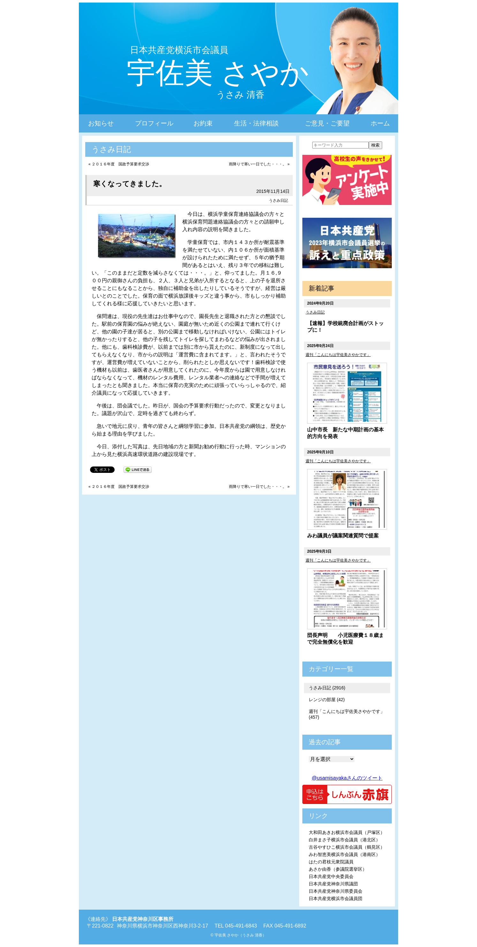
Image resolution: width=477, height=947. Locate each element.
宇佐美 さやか (218, 72)
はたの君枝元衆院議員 (331, 861)
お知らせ (101, 123)
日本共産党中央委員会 (331, 876)
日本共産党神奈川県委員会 (335, 891)
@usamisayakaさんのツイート (347, 778)
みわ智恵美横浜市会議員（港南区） (344, 854)
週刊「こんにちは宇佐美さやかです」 (338, 354)
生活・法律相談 (256, 123)
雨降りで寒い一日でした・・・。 (257, 164)
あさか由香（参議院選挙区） (338, 869)
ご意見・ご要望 (327, 123)
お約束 (203, 123)
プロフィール (154, 123)
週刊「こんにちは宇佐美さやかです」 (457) (347, 714)
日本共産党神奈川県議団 (333, 883)
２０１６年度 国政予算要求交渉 (120, 164)
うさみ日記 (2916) (327, 687)
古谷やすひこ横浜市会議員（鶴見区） (347, 847)
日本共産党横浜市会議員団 (335, 898)
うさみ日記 (278, 200)
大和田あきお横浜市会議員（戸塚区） (347, 832)
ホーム (380, 123)
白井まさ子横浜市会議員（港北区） (344, 839)
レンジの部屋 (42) (327, 699)
